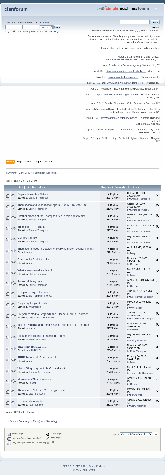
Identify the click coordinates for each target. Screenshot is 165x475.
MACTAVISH (35, 350)
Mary (31, 252)
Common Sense (27, 237)
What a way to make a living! (34, 270)
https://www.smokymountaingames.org (122, 83)
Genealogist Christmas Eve (33, 259)
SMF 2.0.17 (68, 466)
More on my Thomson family (34, 379)
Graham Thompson (38, 197)
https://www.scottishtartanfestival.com (126, 71)
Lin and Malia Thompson (41, 317)
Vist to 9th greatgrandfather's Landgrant (41, 368)
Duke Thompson (138, 351)
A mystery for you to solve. (33, 303)
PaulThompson (36, 404)
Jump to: (115, 434)
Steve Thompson (37, 339)
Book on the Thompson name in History (41, 335)
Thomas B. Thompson (40, 372)
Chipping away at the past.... (34, 292)
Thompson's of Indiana (31, 226)
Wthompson (35, 306)
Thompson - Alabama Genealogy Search (41, 390)
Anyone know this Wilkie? (32, 194)
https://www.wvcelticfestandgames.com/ (117, 94)
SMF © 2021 (82, 466)
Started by (38, 187)
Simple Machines (97, 466)
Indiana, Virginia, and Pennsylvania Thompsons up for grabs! (53, 324)
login (35, 22)
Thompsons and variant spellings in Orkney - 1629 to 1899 (52, 205)
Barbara (134, 264)
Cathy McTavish (138, 340)
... (22, 181)
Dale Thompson (37, 393)
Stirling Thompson (38, 208)
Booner (32, 383)
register (46, 22)
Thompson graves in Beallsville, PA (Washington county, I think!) (55, 248)
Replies (106, 187)
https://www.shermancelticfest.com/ (125, 59)
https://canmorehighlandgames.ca (119, 118)
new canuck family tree (31, 401)
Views (119, 187)
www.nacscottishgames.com (123, 77)
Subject (24, 187)
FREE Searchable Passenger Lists (38, 357)
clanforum (16, 9)
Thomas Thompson (38, 230)
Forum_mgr (136, 394)
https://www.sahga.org (129, 65)
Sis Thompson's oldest (40, 295)
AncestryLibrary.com (29, 281)
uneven (32, 328)
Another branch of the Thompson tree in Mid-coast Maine (51, 216)
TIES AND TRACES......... (32, 346)
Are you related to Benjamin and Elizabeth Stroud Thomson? (53, 314)
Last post (134, 187)
